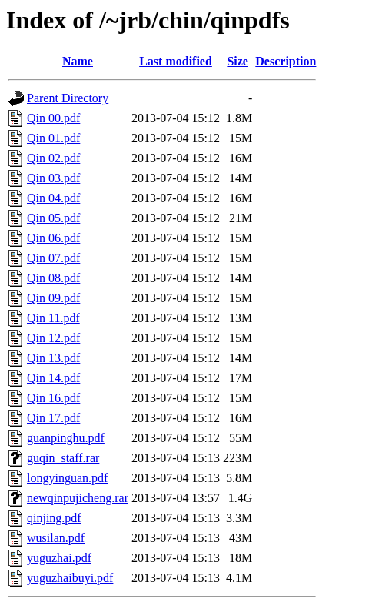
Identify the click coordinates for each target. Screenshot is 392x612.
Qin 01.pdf (53, 138)
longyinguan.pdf (67, 477)
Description (285, 61)
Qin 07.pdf (53, 257)
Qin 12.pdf (53, 337)
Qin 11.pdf (53, 317)
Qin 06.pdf (53, 237)
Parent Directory (67, 98)
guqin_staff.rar (63, 457)
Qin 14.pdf (53, 377)
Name (77, 61)
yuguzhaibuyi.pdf (70, 577)
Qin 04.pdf (53, 198)
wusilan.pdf (56, 537)
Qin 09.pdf (53, 297)
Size (237, 61)
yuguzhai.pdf (59, 557)
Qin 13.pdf (53, 357)
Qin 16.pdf (53, 397)
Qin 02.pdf (53, 158)
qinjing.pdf (54, 517)
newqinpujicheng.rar (77, 497)
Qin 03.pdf (53, 178)
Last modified (175, 61)
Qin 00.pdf (53, 118)
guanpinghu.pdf (66, 437)
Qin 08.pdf (53, 277)
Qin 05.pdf (53, 218)
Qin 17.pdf (53, 417)
